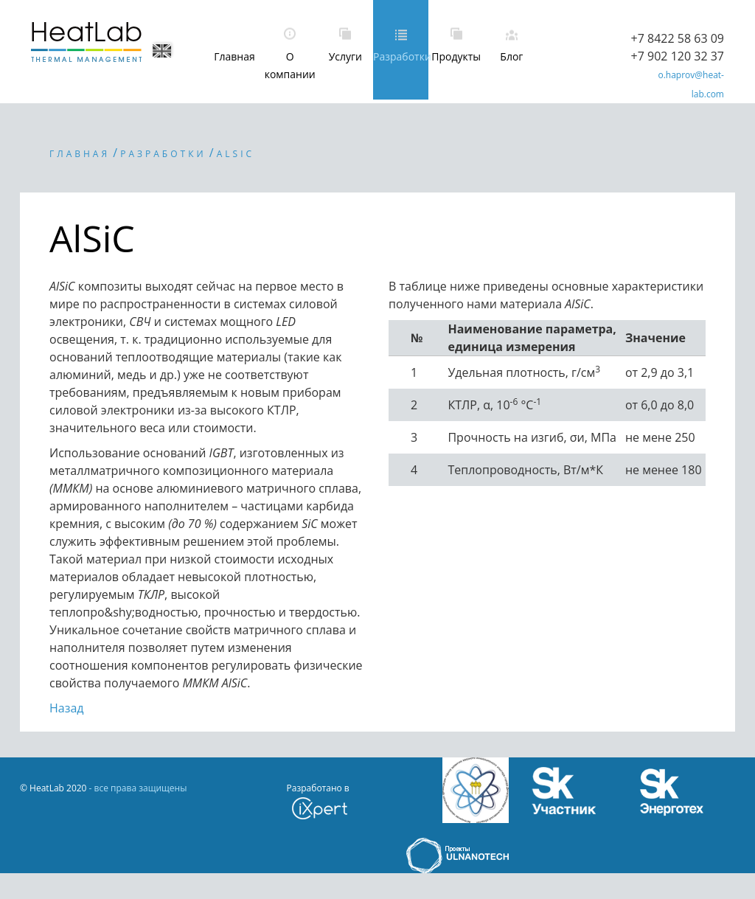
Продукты (456, 56)
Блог (511, 56)
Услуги (345, 56)
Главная (234, 56)
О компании (290, 65)
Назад (66, 708)
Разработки (400, 56)
